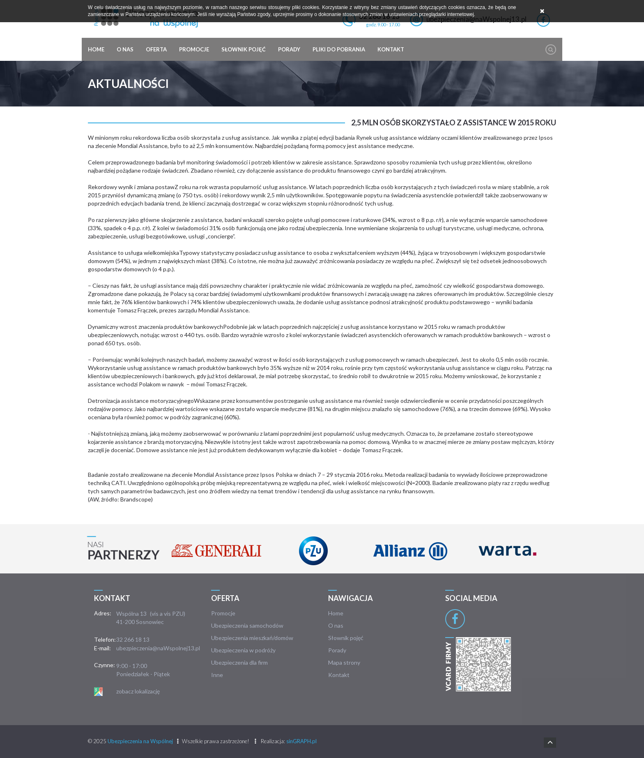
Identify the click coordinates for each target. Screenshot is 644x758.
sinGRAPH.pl (301, 741)
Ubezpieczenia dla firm (239, 662)
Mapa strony (344, 662)
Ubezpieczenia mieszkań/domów (252, 637)
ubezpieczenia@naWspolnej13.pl (158, 648)
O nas (125, 49)
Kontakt (390, 49)
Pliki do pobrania (339, 49)
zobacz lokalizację (138, 691)
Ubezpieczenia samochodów (247, 625)
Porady (289, 49)
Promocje (194, 49)
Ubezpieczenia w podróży (243, 650)
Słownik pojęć (243, 49)
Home (96, 49)
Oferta (156, 49)
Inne (217, 674)
